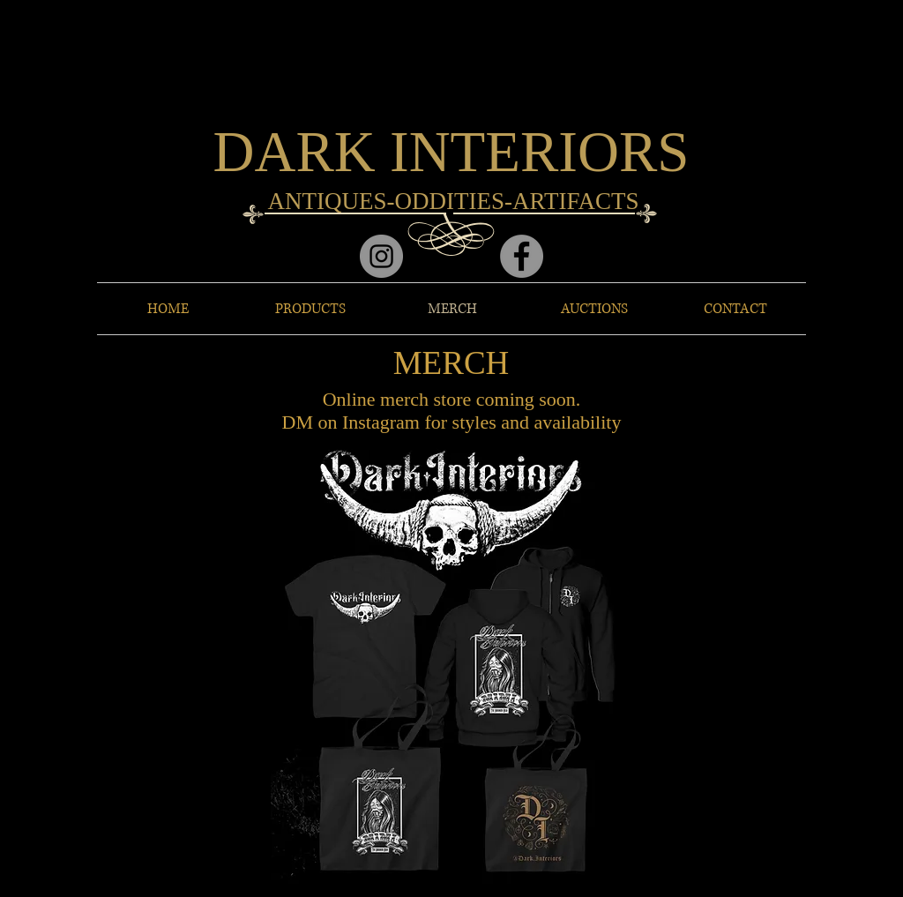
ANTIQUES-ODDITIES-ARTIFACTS (453, 201)
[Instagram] (381, 256)
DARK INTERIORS (451, 151)
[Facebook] (521, 256)
